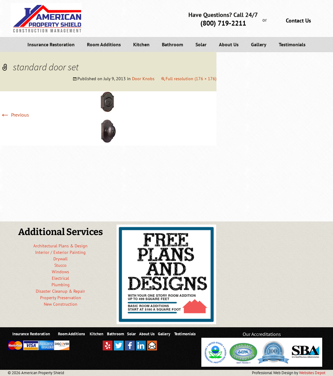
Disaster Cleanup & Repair (60, 291)
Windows (60, 272)
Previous (14, 115)
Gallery (258, 44)
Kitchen (141, 44)
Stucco (60, 265)
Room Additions (104, 44)
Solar (201, 44)
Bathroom (172, 44)
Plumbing (60, 284)
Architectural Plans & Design (60, 246)
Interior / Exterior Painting (60, 252)
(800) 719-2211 (223, 23)
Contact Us (298, 20)
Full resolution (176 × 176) (191, 78)
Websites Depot (312, 372)
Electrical (60, 278)
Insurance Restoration (51, 44)
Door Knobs (143, 78)
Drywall (60, 259)
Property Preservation (60, 297)
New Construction (60, 304)
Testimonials (292, 44)
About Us (229, 44)
